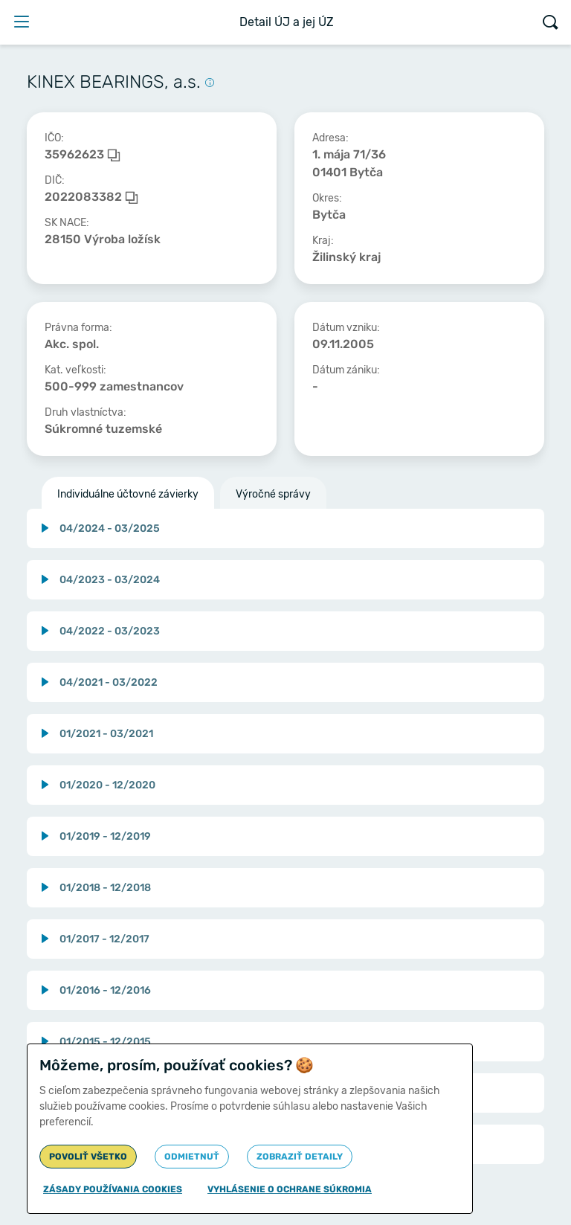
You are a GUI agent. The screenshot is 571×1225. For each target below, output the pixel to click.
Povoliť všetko (88, 1156)
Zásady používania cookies (112, 1189)
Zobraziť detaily (300, 1156)
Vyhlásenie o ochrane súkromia (289, 1189)
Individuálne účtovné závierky (128, 494)
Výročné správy (273, 494)
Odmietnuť (191, 1156)
